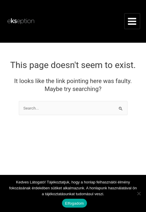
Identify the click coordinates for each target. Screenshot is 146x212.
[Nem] (139, 193)
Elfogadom (74, 203)
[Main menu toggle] (132, 21)
